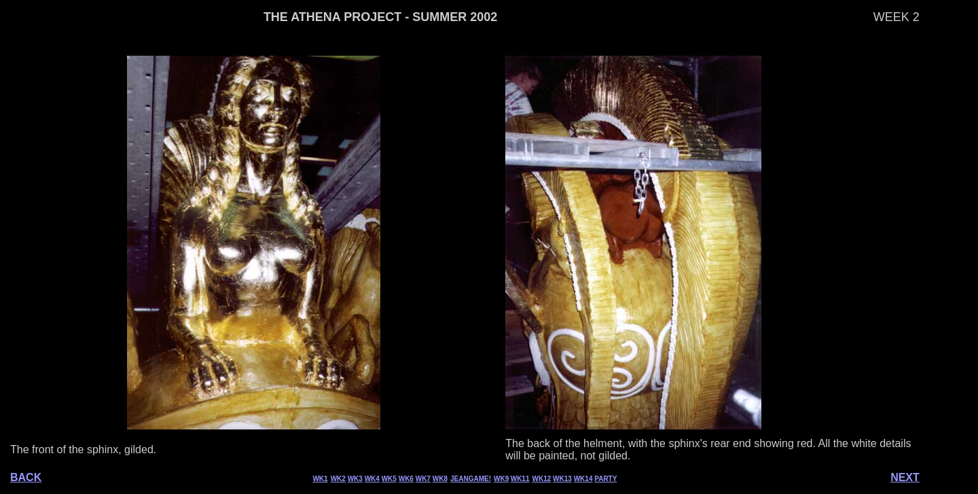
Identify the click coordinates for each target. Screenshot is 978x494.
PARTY (605, 478)
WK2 (338, 478)
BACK (25, 477)
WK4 (372, 478)
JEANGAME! (470, 478)
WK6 (406, 478)
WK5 (389, 478)
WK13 (562, 478)
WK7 (423, 478)
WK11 (520, 478)
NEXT (905, 477)
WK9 (501, 478)
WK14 (583, 478)
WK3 (355, 478)
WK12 (541, 478)
